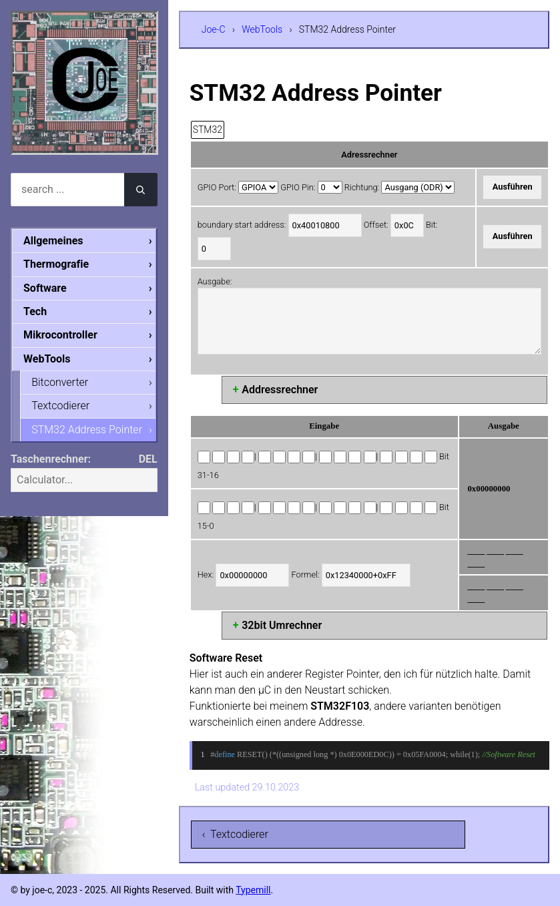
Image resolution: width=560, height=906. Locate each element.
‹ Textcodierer (235, 834)
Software (45, 288)
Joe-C (214, 29)
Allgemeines (53, 240)
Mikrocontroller (60, 334)
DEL (148, 459)
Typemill (253, 890)
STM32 (207, 129)
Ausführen (513, 187)
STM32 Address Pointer (86, 429)
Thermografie (56, 264)
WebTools (262, 29)
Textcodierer (60, 405)
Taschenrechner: (51, 459)
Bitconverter (59, 382)
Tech (35, 311)
